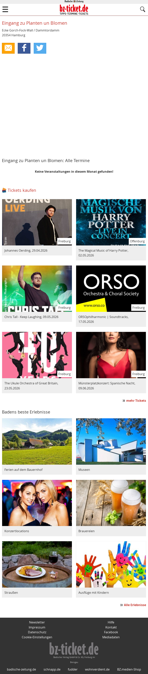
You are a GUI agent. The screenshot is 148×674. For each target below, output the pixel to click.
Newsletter (37, 622)
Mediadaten (111, 637)
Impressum (37, 627)
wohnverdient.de (97, 669)
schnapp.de (52, 669)
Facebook (111, 632)
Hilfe (111, 622)
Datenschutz (37, 632)
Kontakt (111, 627)
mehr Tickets (136, 400)
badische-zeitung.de (21, 669)
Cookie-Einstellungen (37, 637)
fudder (73, 669)
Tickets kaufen (22, 190)
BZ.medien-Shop (129, 669)
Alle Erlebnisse (135, 605)
